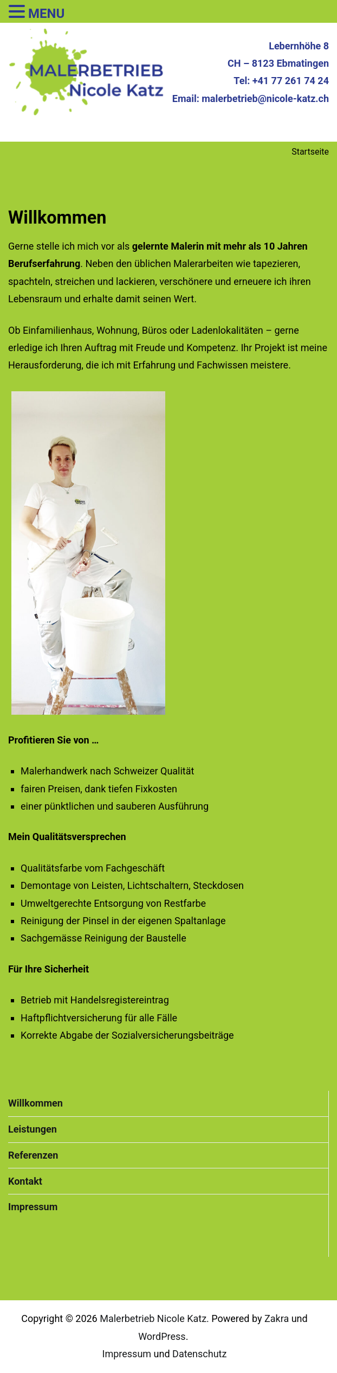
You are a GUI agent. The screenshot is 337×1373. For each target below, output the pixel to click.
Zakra (276, 1318)
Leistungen (32, 1129)
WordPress (161, 1336)
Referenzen (33, 1155)
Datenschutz (199, 1353)
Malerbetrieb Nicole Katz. (154, 1318)
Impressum (32, 1206)
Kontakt (25, 1181)
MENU (46, 13)
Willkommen (35, 1103)
